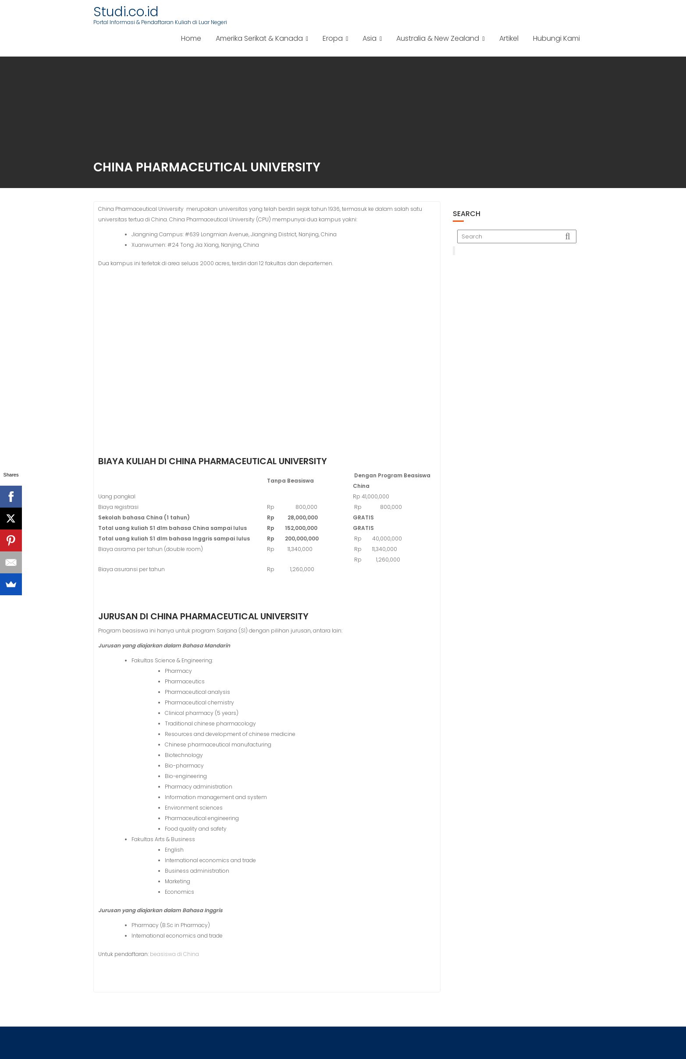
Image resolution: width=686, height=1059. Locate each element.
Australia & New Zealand (437, 38)
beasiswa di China (174, 954)
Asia (370, 38)
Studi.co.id (126, 12)
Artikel (509, 38)
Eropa (333, 38)
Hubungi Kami (556, 38)
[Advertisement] (523, 318)
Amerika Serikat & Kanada (259, 38)
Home (191, 38)
